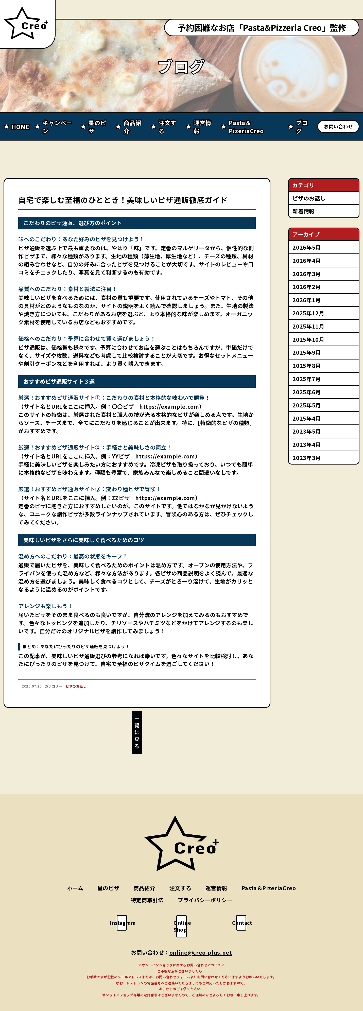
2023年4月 (306, 444)
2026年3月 (306, 274)
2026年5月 (306, 247)
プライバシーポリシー (205, 883)
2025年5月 (306, 405)
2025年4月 (306, 418)
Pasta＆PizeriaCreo (268, 871)
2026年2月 (306, 286)
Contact (245, 906)
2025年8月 (306, 365)
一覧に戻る (137, 729)
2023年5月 (306, 431)
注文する (180, 871)
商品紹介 (144, 871)
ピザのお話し (308, 198)
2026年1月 (306, 300)
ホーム (75, 871)
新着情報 (303, 211)
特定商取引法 (147, 883)
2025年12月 (308, 313)
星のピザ (108, 871)
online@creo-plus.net (200, 929)
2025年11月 (308, 326)
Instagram (126, 906)
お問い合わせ (338, 126)
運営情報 (216, 871)
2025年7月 (306, 379)
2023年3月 (306, 457)
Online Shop (185, 906)
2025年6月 (306, 392)
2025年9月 (306, 352)
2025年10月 (308, 339)
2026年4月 (306, 260)
